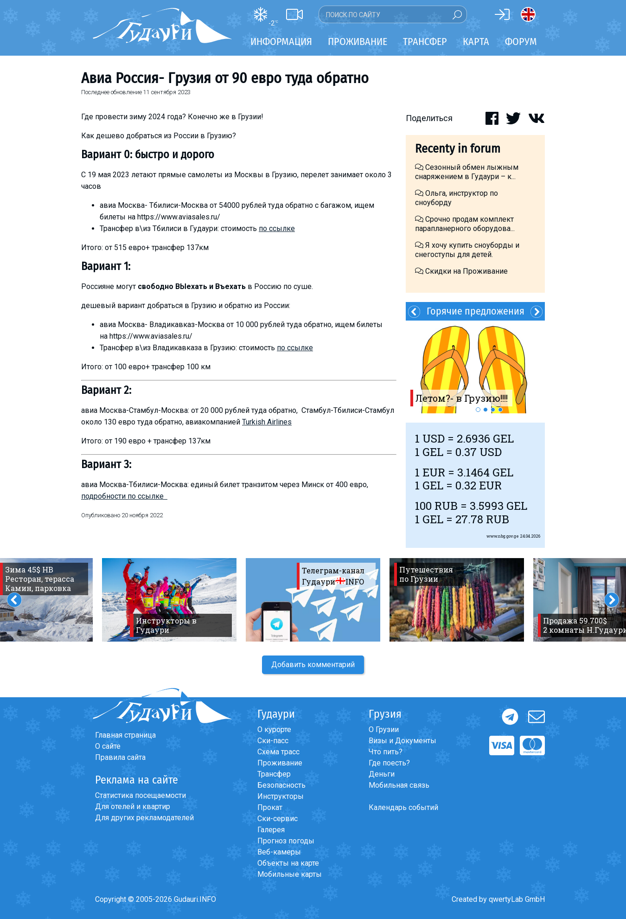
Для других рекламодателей (144, 817)
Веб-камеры (279, 852)
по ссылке (277, 228)
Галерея (271, 829)
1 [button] (478, 409)
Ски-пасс (272, 740)
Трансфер (274, 774)
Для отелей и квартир (132, 806)
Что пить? (385, 751)
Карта (476, 41)
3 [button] (493, 409)
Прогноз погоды (285, 840)
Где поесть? (389, 762)
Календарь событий (403, 807)
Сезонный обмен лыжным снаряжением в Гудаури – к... (466, 172)
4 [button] (500, 409)
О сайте (108, 746)
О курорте (274, 729)
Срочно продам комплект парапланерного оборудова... (465, 224)
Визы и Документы (402, 740)
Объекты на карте (288, 863)
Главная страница (125, 735)
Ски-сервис (277, 818)
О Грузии (384, 729)
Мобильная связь (399, 785)
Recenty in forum (457, 148)
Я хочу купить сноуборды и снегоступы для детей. (467, 250)
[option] (475, 367)
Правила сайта (120, 757)
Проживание (279, 762)
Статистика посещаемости (140, 795)
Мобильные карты (289, 874)
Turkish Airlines (267, 422)
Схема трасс (278, 751)
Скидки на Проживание (461, 271)
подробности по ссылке (124, 496)
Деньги (382, 774)
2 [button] (485, 409)
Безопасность (281, 785)
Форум (521, 41)
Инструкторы (280, 796)
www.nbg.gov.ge (502, 536)
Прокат (269, 807)
